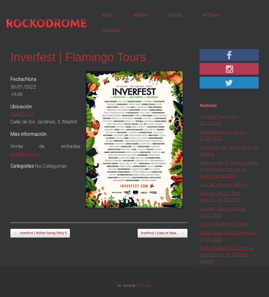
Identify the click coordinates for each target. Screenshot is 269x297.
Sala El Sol (21, 114)
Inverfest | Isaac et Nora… (162, 233)
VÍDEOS (175, 15)
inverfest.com (25, 154)
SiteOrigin (144, 285)
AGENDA (140, 15)
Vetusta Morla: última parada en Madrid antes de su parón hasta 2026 (229, 169)
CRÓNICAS (111, 31)
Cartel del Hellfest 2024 (224, 224)
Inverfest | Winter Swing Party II (40, 233)
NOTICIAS (210, 15)
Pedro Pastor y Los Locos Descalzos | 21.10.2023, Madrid (227, 254)
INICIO (107, 15)
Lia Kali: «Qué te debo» (223, 184)
